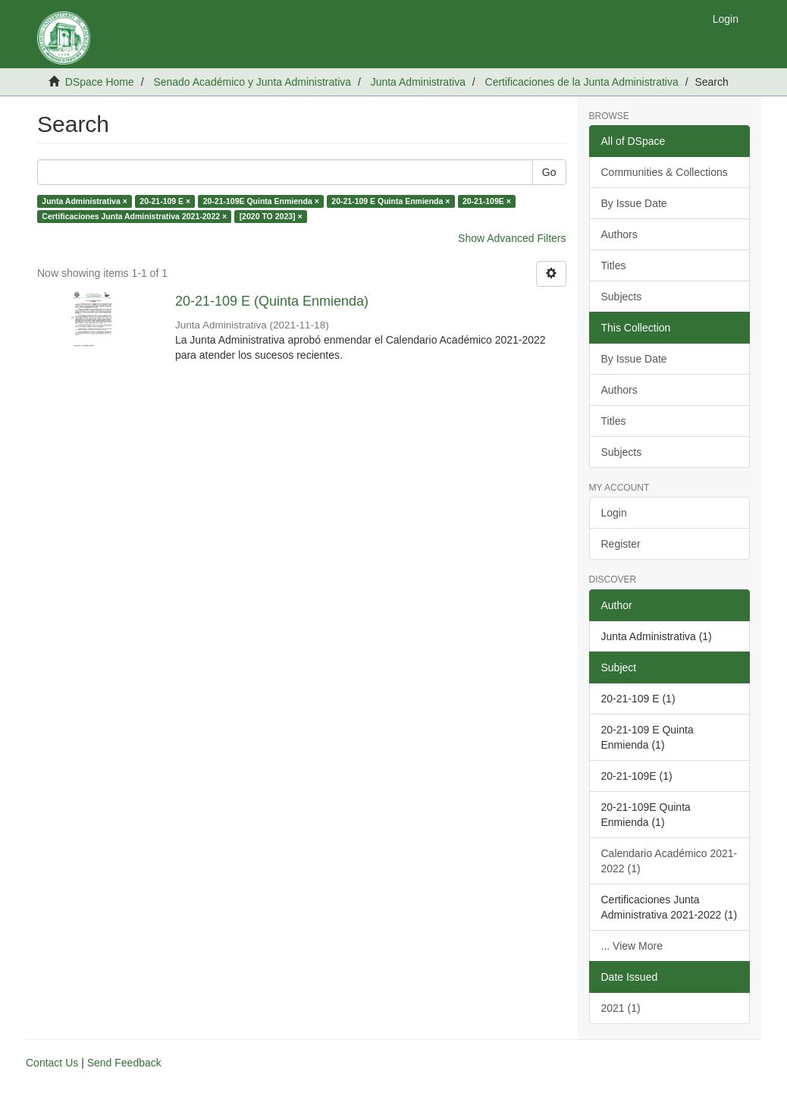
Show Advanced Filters (512, 238)
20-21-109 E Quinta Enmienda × (390, 201)
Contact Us (52, 1063)
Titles (613, 265)
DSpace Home (99, 82)
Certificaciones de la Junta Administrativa (582, 82)
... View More (632, 946)
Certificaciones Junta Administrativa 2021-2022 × (134, 216)
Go (549, 172)
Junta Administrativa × (84, 201)
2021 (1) (621, 1008)
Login (614, 513)
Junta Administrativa (418, 82)
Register (621, 544)
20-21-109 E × (165, 201)
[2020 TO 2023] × (271, 216)
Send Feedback (124, 1063)
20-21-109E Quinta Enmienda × (261, 201)
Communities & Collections (664, 172)
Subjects (621, 297)
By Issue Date (634, 203)
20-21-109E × (486, 201)
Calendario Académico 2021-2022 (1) (669, 861)
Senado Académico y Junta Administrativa (252, 82)
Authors (619, 234)
